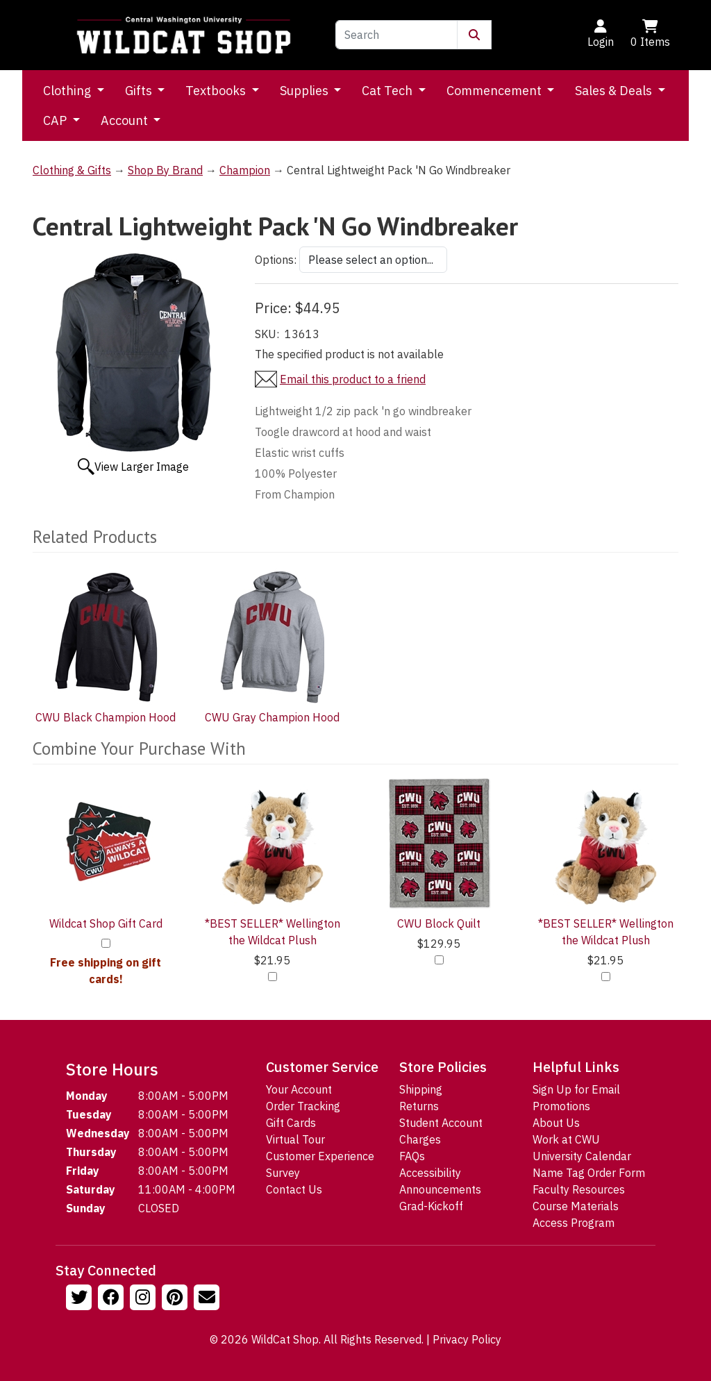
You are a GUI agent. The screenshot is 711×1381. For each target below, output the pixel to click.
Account (126, 120)
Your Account (299, 1089)
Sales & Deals (615, 91)
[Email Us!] (208, 1299)
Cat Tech (388, 91)
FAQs (412, 1156)
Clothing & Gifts (72, 170)
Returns (419, 1106)
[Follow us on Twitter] (80, 1299)
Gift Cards (291, 1123)
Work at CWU (566, 1139)
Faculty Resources (579, 1189)
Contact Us (294, 1189)
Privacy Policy (467, 1339)
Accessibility (430, 1173)
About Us (556, 1123)
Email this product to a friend (353, 379)
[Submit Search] (474, 34)
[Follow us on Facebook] (112, 1299)
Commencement (495, 91)
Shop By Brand (165, 170)
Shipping (420, 1089)
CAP (56, 120)
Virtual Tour (295, 1139)
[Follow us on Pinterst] (176, 1299)
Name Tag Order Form (589, 1173)
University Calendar (582, 1156)
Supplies (305, 91)
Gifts (140, 91)
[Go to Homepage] (183, 35)
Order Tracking (303, 1106)
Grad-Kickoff (431, 1206)
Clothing (68, 91)
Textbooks (217, 91)
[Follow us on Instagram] (144, 1299)
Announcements (440, 1189)
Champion (244, 170)
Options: (275, 260)
